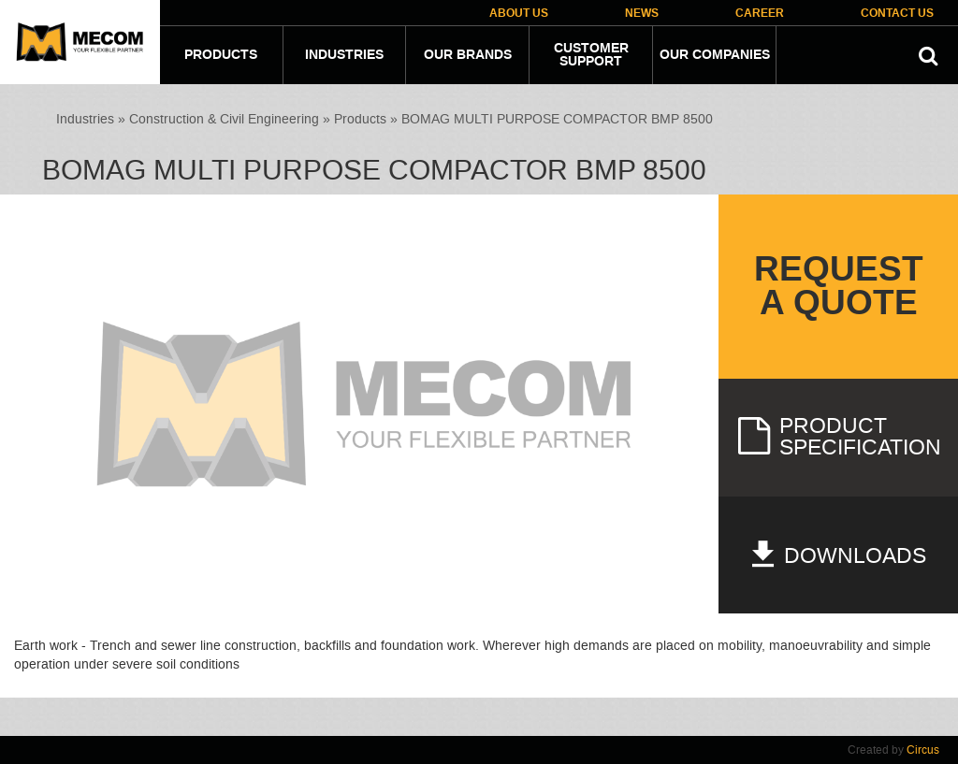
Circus (923, 749)
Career (759, 14)
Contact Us (897, 14)
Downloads (838, 555)
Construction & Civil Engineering (224, 119)
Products (220, 55)
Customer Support (591, 55)
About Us (518, 14)
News (642, 14)
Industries (344, 55)
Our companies (715, 55)
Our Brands (468, 55)
